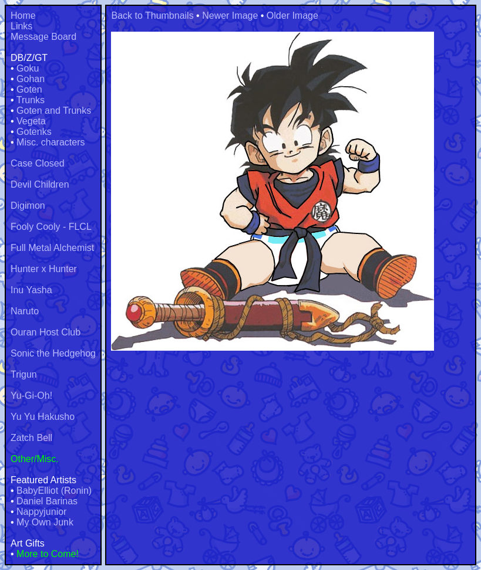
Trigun (24, 374)
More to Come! (47, 554)
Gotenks (34, 132)
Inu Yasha (31, 290)
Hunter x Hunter (44, 269)
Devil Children (40, 184)
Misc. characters (50, 142)
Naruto (25, 311)
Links (21, 26)
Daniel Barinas (47, 501)
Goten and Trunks (53, 111)
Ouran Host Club (45, 332)
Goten (29, 89)
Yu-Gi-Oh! (31, 396)
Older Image (292, 16)
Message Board (43, 37)
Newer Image (230, 16)
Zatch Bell (31, 438)
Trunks (30, 100)
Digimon (28, 206)
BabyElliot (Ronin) (54, 491)
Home (23, 16)
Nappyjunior (41, 512)
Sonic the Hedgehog (53, 353)
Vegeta (31, 121)
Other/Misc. (35, 459)
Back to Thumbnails (152, 16)
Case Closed (38, 163)
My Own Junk (44, 522)
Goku (27, 68)
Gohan (30, 79)
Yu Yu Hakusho (43, 417)
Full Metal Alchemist (52, 248)
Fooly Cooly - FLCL (51, 227)
